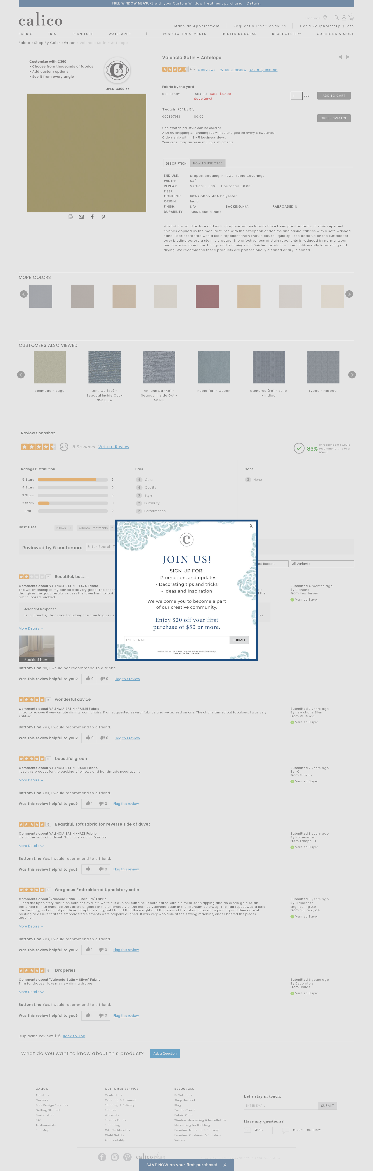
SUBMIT (239, 640)
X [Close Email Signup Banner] (251, 526)
